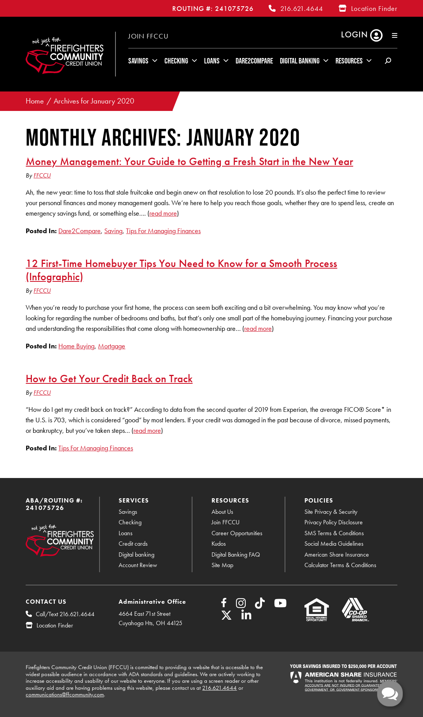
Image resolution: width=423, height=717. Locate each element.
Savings (138, 60)
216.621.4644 (301, 8)
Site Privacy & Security (330, 511)
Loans (212, 60)
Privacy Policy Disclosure (333, 522)
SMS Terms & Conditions (334, 533)
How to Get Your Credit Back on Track (109, 378)
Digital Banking (300, 60)
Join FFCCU (148, 36)
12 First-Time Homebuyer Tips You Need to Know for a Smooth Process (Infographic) (181, 269)
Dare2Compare (254, 60)
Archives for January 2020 (94, 101)
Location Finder (374, 8)
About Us (222, 511)
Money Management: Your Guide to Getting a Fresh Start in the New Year (189, 161)
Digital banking (136, 554)
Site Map (222, 565)
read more (163, 213)
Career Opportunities (237, 533)
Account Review (138, 565)
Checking (176, 60)
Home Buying (76, 345)
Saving (113, 230)
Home (35, 101)
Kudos (219, 543)
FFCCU (42, 175)
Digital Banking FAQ (236, 554)
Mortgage (111, 345)
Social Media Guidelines (334, 543)
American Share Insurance (336, 554)
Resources (349, 60)
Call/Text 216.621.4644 (65, 614)
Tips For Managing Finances (163, 230)
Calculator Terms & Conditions (340, 565)
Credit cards (133, 543)
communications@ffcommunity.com (65, 694)
